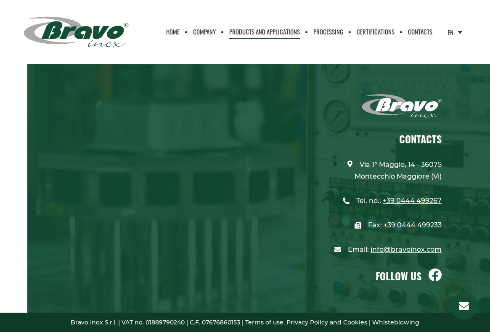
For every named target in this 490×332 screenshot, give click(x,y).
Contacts (420, 31)
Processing (328, 31)
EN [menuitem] (450, 32)
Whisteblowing (395, 322)
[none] (454, 32)
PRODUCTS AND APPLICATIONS (264, 31)
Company (204, 31)
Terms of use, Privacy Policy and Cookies (307, 322)
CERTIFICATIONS (376, 31)
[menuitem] (454, 32)
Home (173, 31)
